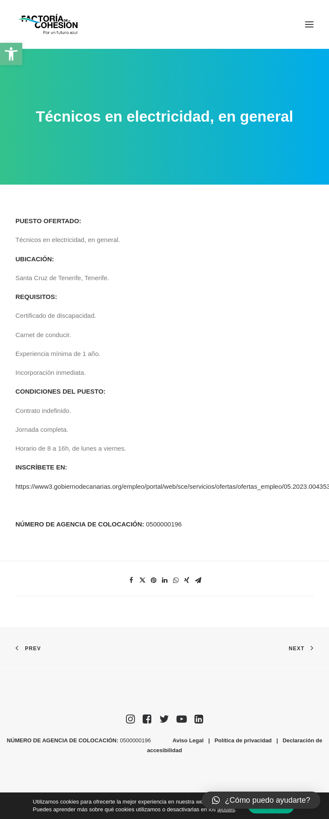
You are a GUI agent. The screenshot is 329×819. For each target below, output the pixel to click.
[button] (11, 54)
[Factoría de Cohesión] (48, 24)
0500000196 (165, 524)
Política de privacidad (243, 740)
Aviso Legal (188, 740)
